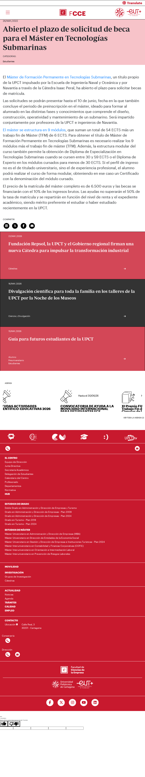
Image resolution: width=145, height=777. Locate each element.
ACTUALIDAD (12, 590)
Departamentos (13, 486)
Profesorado (11, 482)
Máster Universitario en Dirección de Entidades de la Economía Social (42, 537)
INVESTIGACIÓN (14, 572)
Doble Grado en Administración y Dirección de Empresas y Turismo (41, 507)
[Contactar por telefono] (8, 448)
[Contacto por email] (137, 448)
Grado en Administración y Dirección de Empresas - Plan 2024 (38, 516)
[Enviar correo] (32, 225)
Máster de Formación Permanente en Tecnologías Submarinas (59, 77)
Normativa (10, 490)
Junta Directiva (12, 466)
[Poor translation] (14, 724)
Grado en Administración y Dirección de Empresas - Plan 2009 (38, 511)
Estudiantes (8, 61)
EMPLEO (9, 610)
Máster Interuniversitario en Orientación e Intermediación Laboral (39, 549)
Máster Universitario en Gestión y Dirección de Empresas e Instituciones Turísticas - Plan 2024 (55, 541)
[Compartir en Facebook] (23, 225)
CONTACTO (11, 620)
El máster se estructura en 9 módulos (34, 130)
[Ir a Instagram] (72, 702)
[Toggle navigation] (8, 12)
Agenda (9, 598)
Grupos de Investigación (18, 576)
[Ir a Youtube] (83, 702)
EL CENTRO (11, 458)
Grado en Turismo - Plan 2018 (20, 520)
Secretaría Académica (17, 470)
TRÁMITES (10, 602)
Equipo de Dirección (16, 462)
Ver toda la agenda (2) (133, 418)
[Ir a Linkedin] (95, 702)
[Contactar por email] (17, 654)
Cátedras (10, 580)
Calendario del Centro (17, 478)
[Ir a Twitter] (61, 702)
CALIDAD (10, 606)
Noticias (9, 594)
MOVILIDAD (12, 566)
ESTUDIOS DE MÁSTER (17, 529)
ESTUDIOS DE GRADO (17, 503)
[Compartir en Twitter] (15, 225)
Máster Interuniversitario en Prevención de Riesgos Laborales (37, 553)
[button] (110, 3)
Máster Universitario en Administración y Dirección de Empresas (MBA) (42, 533)
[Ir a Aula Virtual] (84, 438)
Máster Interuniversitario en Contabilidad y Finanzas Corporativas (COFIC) (44, 545)
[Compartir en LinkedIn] (6, 225)
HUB (7, 494)
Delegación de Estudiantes (19, 474)
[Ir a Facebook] (50, 702)
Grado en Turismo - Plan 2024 (20, 524)
